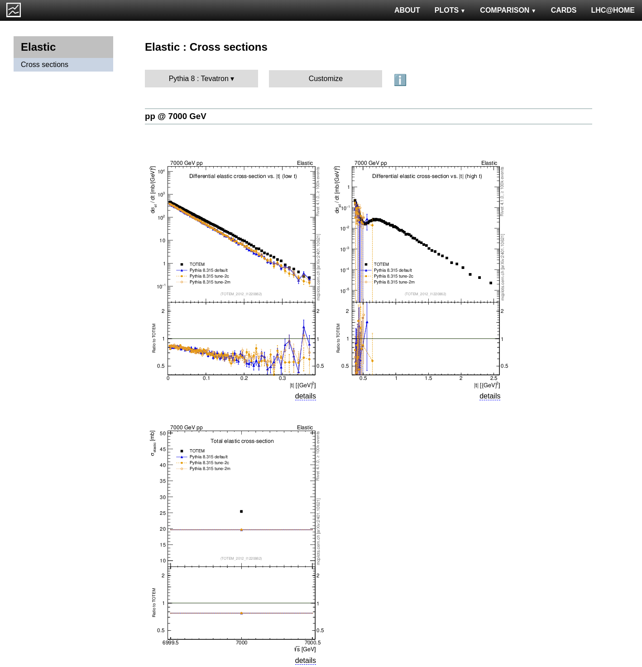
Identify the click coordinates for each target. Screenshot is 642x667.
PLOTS (450, 10)
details (305, 396)
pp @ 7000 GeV (175, 116)
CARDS (564, 10)
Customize (326, 78)
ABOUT (407, 10)
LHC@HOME (613, 10)
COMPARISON (508, 10)
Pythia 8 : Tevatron (199, 78)
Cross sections (44, 64)
